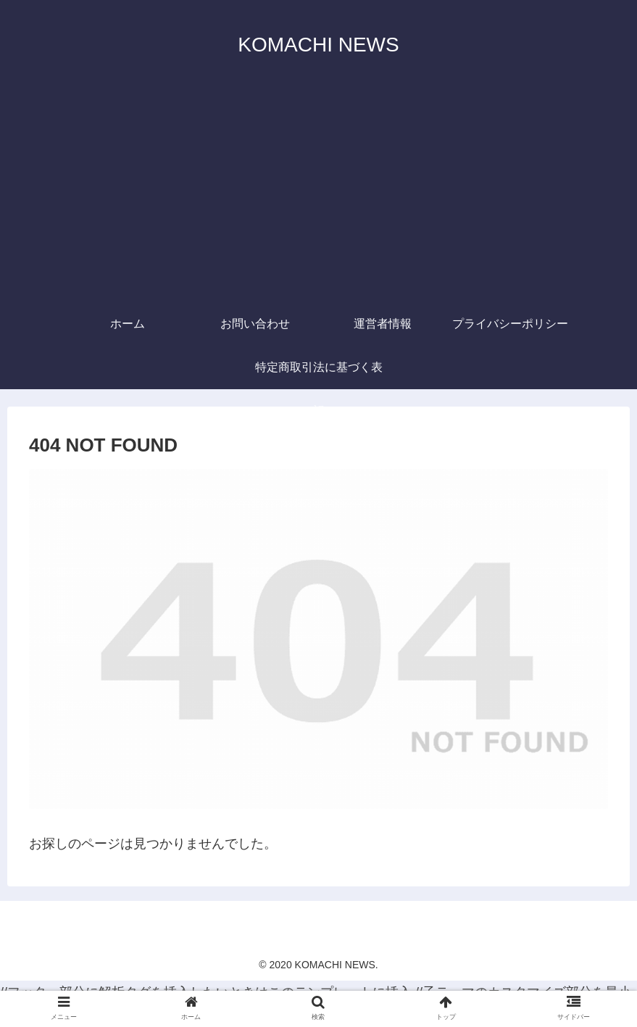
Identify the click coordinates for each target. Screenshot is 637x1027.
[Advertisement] (318, 193)
